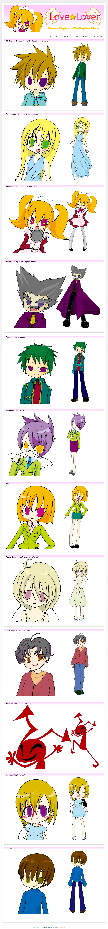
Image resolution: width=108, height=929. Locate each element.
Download (75, 36)
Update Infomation (97, 36)
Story (57, 36)
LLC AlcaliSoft (48, 927)
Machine (85, 36)
